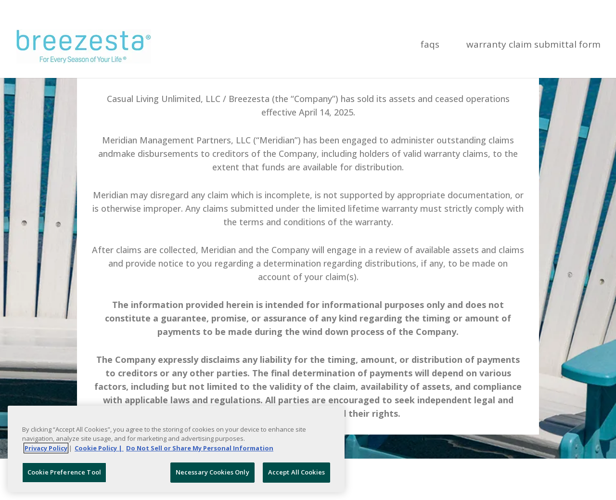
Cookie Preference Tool (64, 472)
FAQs (430, 46)
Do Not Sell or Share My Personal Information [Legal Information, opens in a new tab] (199, 448)
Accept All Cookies (296, 472)
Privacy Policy (46, 448)
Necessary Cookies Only (212, 472)
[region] (176, 449)
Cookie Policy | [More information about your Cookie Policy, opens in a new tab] (99, 448)
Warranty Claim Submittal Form (533, 46)
